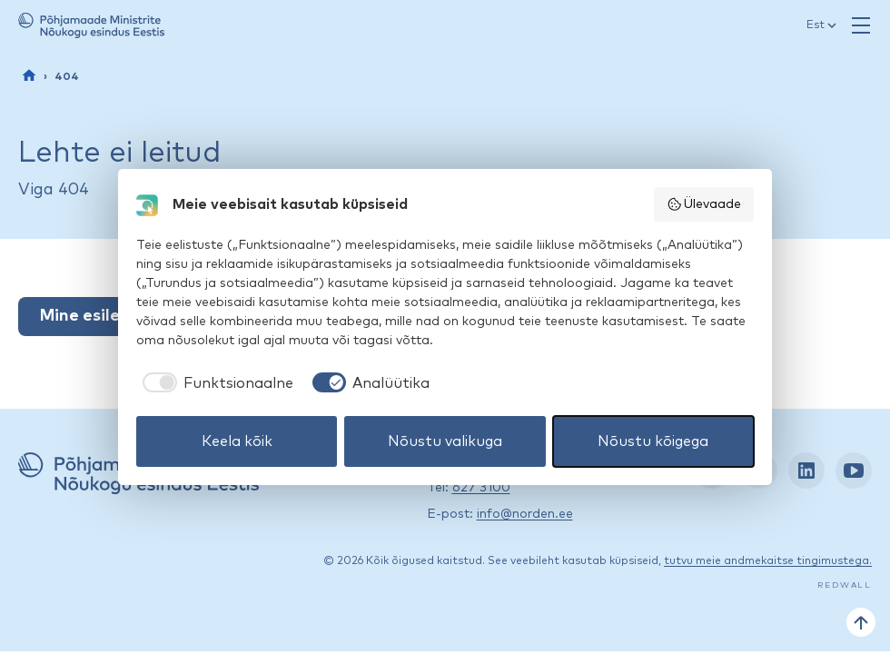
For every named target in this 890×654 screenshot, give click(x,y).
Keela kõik (237, 441)
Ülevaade (704, 204)
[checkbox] (214, 383)
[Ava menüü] (861, 25)
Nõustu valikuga (445, 441)
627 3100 (481, 487)
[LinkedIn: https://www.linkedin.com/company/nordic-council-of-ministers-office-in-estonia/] (806, 470)
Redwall (844, 585)
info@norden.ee (525, 514)
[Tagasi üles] (860, 622)
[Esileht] (29, 75)
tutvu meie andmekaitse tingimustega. (768, 561)
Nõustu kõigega (653, 441)
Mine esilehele (97, 316)
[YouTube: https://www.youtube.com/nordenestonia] (854, 470)
